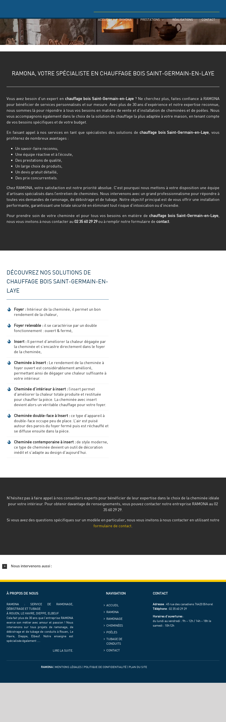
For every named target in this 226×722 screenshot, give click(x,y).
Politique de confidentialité (105, 667)
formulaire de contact (112, 525)
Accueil (112, 605)
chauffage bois (78, 98)
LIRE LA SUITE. (63, 651)
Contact (113, 650)
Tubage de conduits (114, 641)
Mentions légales (68, 667)
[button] (113, 566)
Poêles (111, 632)
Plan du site (138, 667)
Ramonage (114, 619)
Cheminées (114, 625)
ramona (112, 612)
